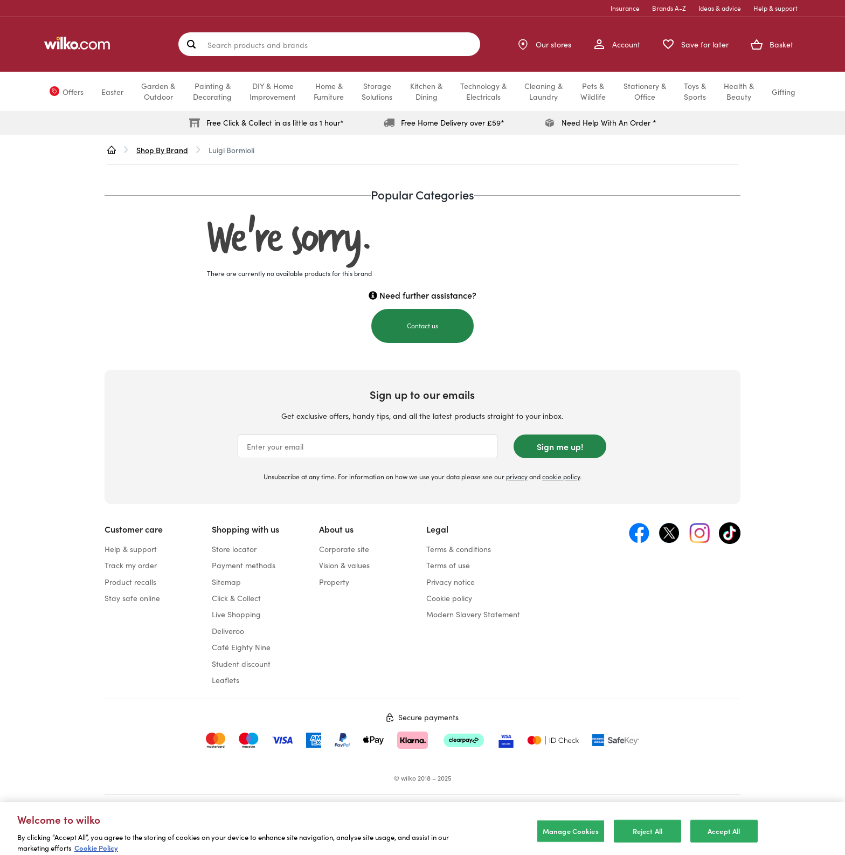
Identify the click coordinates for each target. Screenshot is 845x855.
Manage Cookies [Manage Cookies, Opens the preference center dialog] (571, 842)
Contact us (422, 325)
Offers (73, 91)
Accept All (724, 842)
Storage (377, 91)
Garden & (158, 91)
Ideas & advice (719, 7)
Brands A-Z (669, 7)
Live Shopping (236, 614)
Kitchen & (426, 91)
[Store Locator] (544, 44)
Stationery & (645, 91)
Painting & (212, 91)
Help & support (775, 7)
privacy (517, 476)
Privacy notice (450, 581)
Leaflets (225, 679)
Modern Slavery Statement (473, 614)
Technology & (483, 91)
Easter (112, 91)
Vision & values (344, 565)
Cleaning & (543, 91)
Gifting (783, 91)
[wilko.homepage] (111, 149)
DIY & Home (273, 91)
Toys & (695, 91)
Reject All (647, 842)
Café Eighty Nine (241, 647)
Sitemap (226, 581)
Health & (739, 91)
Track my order (131, 565)
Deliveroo (228, 630)
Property (334, 581)
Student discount (241, 663)
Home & (329, 91)
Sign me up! (560, 446)
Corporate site (344, 548)
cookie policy (561, 476)
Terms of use (448, 565)
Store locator (234, 548)
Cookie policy (449, 597)
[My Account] (616, 44)
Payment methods (243, 565)
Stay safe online (132, 597)
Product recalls (130, 581)
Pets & (593, 91)
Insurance (625, 7)
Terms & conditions (458, 548)
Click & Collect (236, 597)
